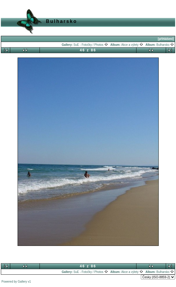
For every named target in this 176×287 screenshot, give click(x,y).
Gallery (22, 281)
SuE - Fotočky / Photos (91, 44)
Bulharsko (165, 44)
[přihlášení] (166, 38)
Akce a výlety (132, 44)
